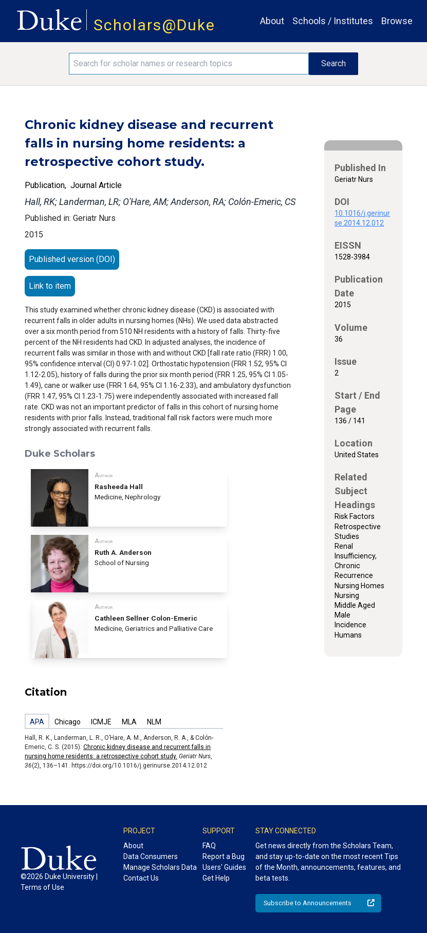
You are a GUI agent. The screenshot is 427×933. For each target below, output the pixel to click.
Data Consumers (150, 856)
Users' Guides (224, 867)
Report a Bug (223, 856)
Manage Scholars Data (160, 867)
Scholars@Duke (154, 25)
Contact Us (141, 878)
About (272, 20)
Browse (397, 20)
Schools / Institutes (332, 20)
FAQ (209, 846)
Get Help (216, 878)
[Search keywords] (189, 63)
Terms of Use (42, 887)
